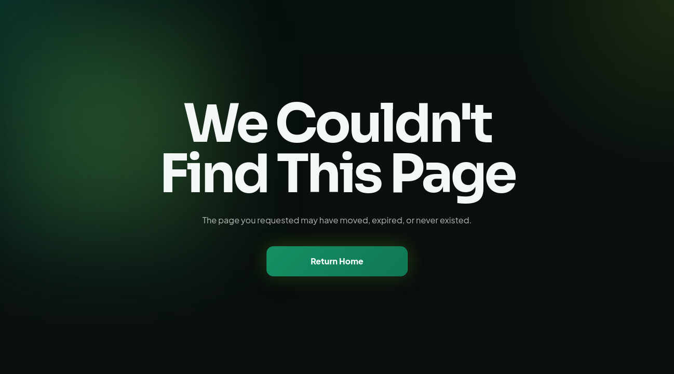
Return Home (337, 261)
